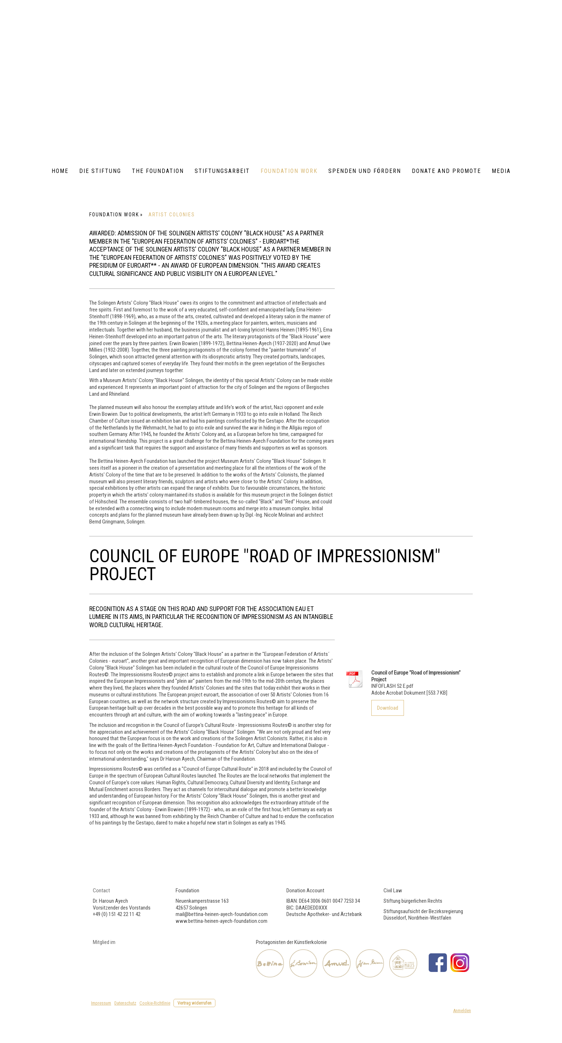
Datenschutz (125, 1003)
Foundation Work (289, 171)
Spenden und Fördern (364, 171)
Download (387, 708)
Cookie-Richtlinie (154, 1003)
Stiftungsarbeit (222, 171)
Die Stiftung (100, 171)
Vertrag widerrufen (194, 1003)
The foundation (158, 171)
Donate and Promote (446, 171)
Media (501, 171)
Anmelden (462, 1010)
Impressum (101, 1003)
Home (60, 171)
